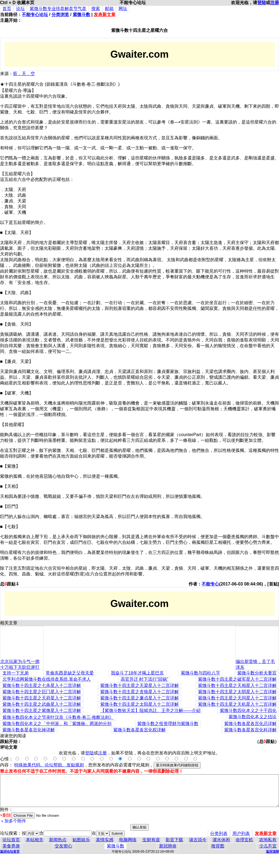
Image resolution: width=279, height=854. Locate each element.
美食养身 (11, 846)
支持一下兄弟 (15, 673)
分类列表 (219, 833)
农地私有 (268, 839)
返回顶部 (272, 851)
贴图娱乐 (81, 839)
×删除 (5, 815)
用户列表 (241, 833)
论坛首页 (11, 839)
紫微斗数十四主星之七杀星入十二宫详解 (41, 685)
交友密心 (63, 846)
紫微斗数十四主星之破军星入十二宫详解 (237, 679)
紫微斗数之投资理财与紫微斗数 (167, 723)
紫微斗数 (81, 14)
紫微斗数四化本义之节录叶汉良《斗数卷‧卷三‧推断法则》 (58, 717)
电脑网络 (128, 839)
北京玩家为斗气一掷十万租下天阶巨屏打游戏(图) (20, 667)
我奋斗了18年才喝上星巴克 (137, 673)
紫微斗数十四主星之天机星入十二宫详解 (237, 704)
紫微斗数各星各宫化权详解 (139, 729)
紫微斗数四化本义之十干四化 (248, 710)
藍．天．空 (24, 73)
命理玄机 (244, 839)
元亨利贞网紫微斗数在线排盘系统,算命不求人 (46, 679)
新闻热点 (57, 839)
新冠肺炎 (168, 846)
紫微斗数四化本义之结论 (253, 716)
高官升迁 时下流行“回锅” (144, 679)
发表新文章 (105, 14)
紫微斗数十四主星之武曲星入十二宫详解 (41, 704)
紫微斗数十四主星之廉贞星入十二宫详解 (139, 698)
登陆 (261, 2)
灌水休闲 (221, 839)
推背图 (217, 846)
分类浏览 (60, 14)
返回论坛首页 (10, 851)
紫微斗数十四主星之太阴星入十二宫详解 (237, 691)
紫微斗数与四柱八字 (200, 673)
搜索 (95, 8)
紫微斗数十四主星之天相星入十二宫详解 (237, 685)
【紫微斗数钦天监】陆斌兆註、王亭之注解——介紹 (150, 710)
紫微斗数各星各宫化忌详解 (250, 723)
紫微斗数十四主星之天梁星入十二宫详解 (139, 685)
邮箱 (109, 8)
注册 (274, 2)
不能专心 (210, 584)
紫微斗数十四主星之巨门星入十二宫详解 (41, 691)
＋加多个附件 (13, 821)
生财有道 (151, 839)
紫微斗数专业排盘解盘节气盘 (58, 8)
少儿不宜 (268, 846)
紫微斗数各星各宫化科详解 (250, 729)
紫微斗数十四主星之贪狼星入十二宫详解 (139, 691)
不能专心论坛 (35, 14)
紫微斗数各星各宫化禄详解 (28, 729)
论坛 (20, 8)
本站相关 (34, 839)
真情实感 (104, 839)
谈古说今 (198, 839)
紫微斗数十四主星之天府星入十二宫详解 (41, 698)
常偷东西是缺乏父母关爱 (70, 673)
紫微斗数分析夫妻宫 (257, 673)
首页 (6, 8)
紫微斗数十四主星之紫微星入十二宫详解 (41, 710)
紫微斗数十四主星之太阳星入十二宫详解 (139, 704)
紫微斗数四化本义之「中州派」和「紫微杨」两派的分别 (56, 723)
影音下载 (174, 839)
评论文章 (8, 747)
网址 (123, 8)
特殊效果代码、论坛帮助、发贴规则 (49, 765)
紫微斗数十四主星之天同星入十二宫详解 (237, 698)
